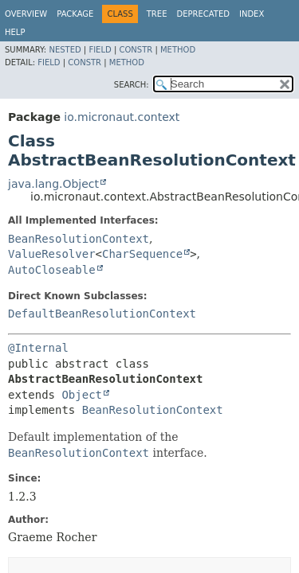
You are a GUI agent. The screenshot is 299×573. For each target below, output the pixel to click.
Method (177, 49)
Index (251, 14)
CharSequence (142, 254)
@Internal (38, 347)
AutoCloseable (52, 269)
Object (81, 394)
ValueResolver (52, 254)
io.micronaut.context (121, 117)
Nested (65, 49)
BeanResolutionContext (78, 238)
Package (75, 14)
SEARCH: (131, 84)
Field (100, 49)
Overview (26, 14)
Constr (135, 49)
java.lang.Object (53, 183)
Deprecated (203, 14)
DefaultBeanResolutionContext (102, 313)
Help (15, 32)
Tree (157, 14)
